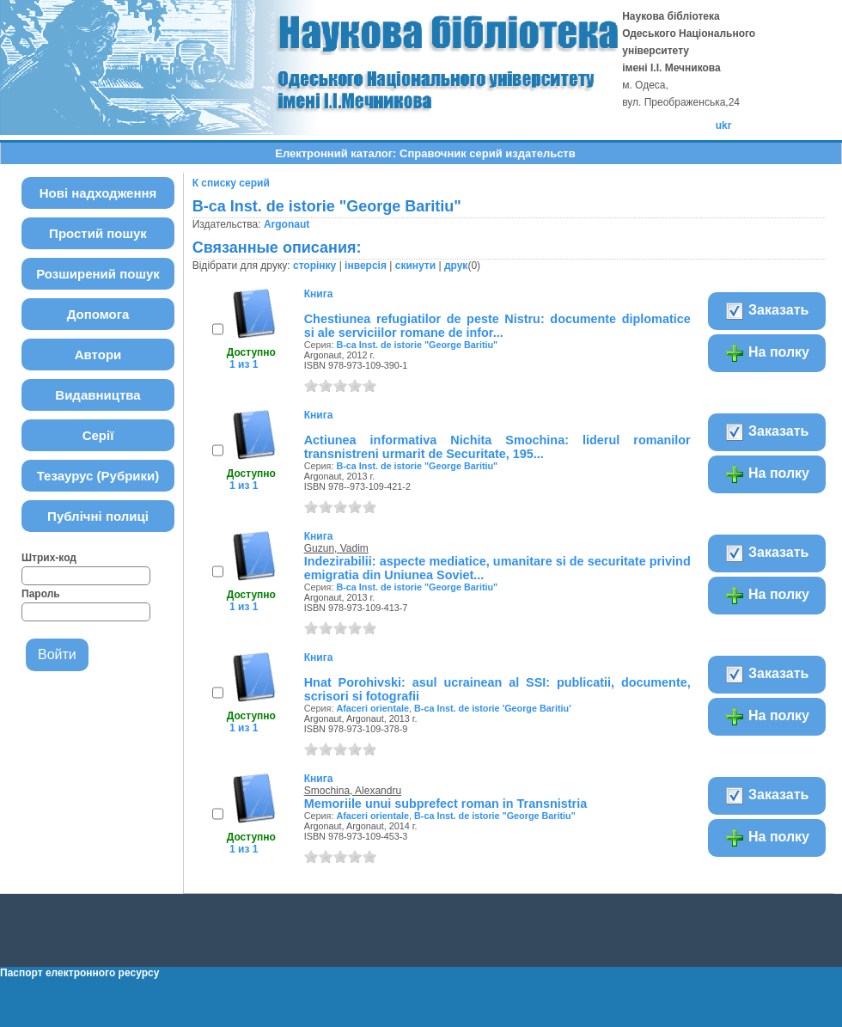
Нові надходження (98, 193)
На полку (766, 353)
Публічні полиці (98, 516)
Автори (98, 354)
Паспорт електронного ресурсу (79, 973)
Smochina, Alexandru (352, 791)
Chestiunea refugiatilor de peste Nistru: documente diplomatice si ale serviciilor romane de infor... (497, 325)
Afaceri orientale (372, 708)
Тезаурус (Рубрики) (98, 475)
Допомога (98, 314)
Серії (98, 435)
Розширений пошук (98, 273)
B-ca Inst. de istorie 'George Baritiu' (492, 708)
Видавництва (97, 395)
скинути (415, 266)
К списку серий (231, 183)
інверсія (366, 266)
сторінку (314, 266)
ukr (724, 125)
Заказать (766, 311)
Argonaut (286, 224)
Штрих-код (48, 558)
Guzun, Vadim (336, 548)
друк (455, 266)
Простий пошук (98, 233)
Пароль (40, 594)
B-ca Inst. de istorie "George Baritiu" (416, 344)
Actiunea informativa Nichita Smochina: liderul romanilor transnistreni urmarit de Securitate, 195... (497, 447)
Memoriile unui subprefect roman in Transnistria (445, 803)
